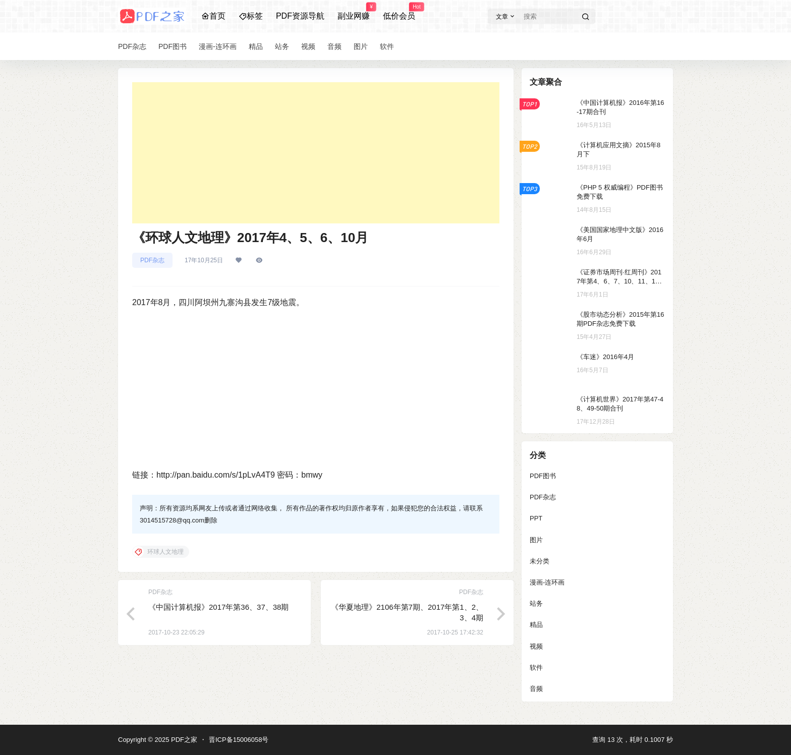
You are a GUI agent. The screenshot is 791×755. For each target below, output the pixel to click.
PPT (536, 518)
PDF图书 (543, 476)
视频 (536, 646)
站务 (536, 603)
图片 (536, 540)
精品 (536, 624)
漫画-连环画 (547, 582)
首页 (213, 16)
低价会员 (399, 12)
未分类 (539, 561)
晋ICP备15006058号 (239, 739)
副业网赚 (353, 12)
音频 (536, 688)
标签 (251, 16)
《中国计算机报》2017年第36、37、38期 (218, 607)
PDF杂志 (152, 260)
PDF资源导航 (300, 16)
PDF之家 (183, 739)
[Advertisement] (315, 152)
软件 (536, 667)
